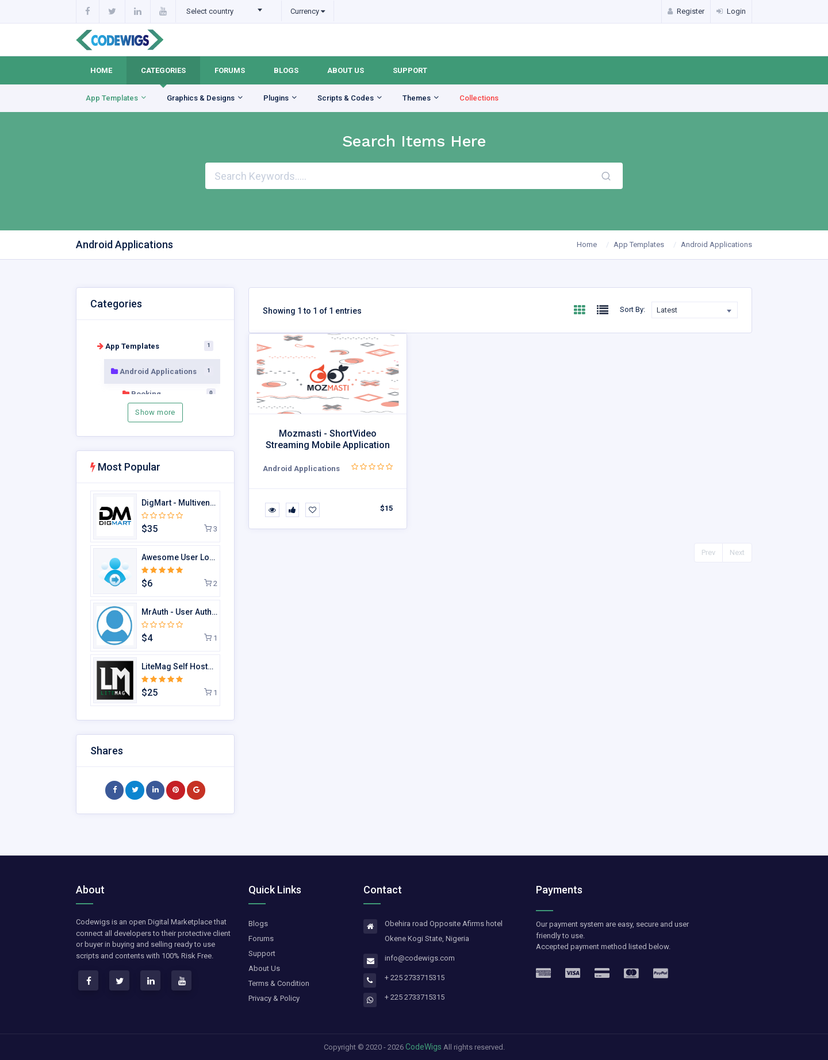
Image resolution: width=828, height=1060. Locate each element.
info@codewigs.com (420, 958)
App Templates (116, 98)
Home (101, 70)
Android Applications (716, 244)
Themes (421, 98)
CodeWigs (423, 1046)
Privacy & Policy (274, 998)
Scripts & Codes (350, 98)
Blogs (286, 70)
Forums (229, 70)
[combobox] (228, 11)
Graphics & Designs (205, 98)
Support (410, 70)
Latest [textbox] (667, 310)
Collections (479, 98)
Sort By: (632, 309)
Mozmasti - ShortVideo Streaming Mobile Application (328, 439)
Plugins (280, 98)
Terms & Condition (278, 983)
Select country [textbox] (209, 11)
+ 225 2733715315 (414, 977)
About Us (345, 70)
